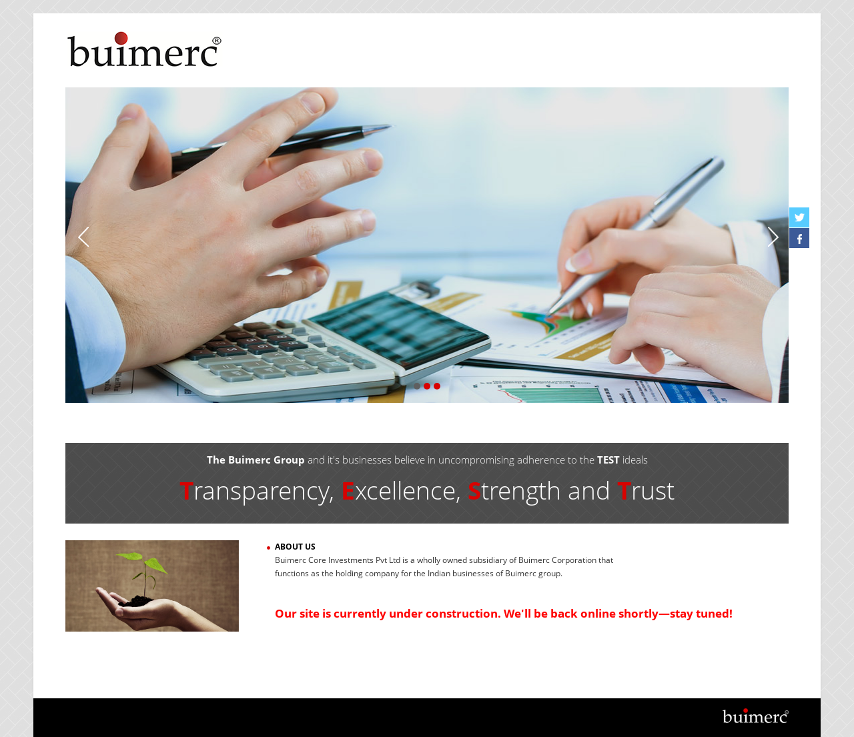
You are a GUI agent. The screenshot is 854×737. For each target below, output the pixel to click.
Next (772, 236)
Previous (82, 236)
